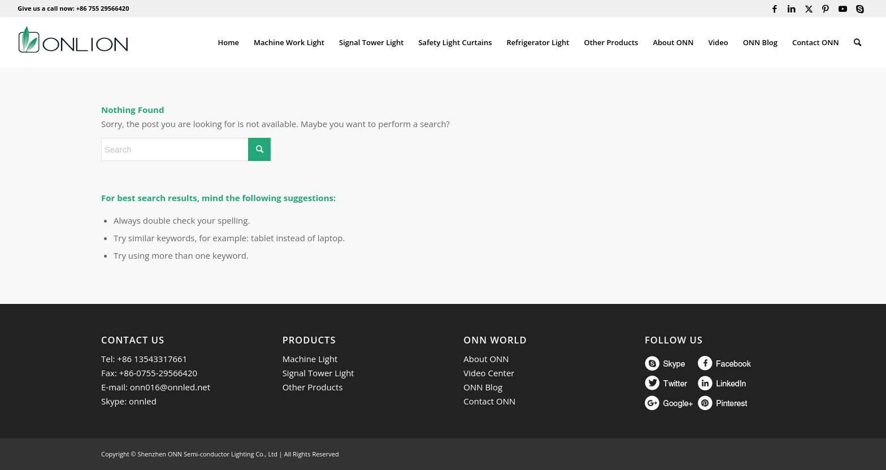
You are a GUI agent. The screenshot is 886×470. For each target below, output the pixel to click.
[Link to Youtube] (843, 8)
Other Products (313, 387)
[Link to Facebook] (775, 8)
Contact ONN (489, 401)
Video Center (488, 372)
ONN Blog (482, 387)
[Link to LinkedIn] (792, 8)
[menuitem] (228, 42)
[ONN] (73, 42)
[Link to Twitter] (809, 8)
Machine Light (310, 358)
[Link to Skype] (860, 8)
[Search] (857, 42)
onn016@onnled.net (170, 387)
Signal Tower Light (318, 372)
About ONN (486, 358)
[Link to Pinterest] (826, 8)
